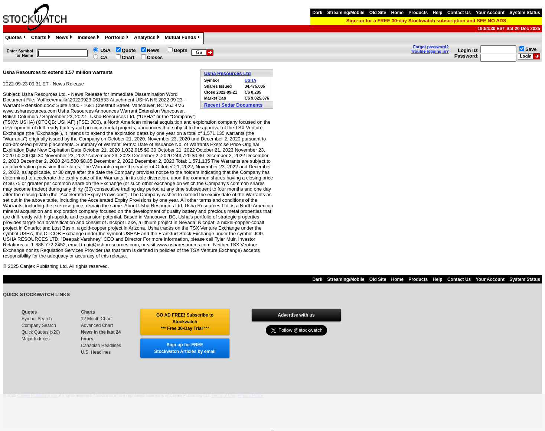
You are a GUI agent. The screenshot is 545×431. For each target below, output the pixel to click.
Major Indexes (35, 338)
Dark (317, 12)
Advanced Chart (97, 325)
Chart (128, 57)
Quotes (16, 38)
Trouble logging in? (430, 51)
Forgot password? (431, 47)
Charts (41, 38)
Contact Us (459, 12)
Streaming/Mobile (345, 12)
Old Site (377, 12)
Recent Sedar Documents (233, 105)
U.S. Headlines (96, 352)
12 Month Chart (96, 318)
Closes (155, 57)
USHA (250, 80)
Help (438, 12)
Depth (180, 50)
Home (397, 12)
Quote (129, 50)
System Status (524, 12)
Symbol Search (37, 318)
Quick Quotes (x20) (41, 332)
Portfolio (117, 38)
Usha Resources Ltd (227, 73)
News (65, 38)
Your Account (490, 12)
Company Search (39, 325)
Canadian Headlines (101, 345)
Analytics (147, 38)
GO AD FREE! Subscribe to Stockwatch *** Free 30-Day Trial (184, 321)
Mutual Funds (183, 38)
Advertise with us (296, 315)
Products (418, 12)
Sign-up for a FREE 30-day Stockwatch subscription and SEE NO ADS (426, 20)
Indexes (89, 38)
